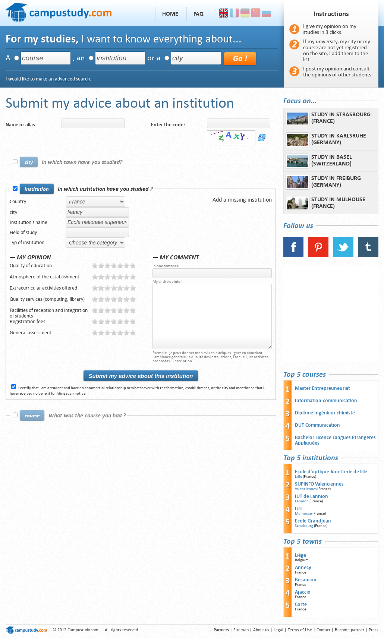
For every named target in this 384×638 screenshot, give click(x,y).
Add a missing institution (242, 199)
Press (373, 630)
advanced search (72, 79)
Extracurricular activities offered (43, 288)
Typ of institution (27, 242)
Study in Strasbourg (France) (328, 118)
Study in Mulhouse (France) (325, 203)
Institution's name (28, 222)
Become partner (349, 630)
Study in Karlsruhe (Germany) (326, 139)
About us (261, 630)
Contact (323, 630)
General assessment (30, 332)
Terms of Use (300, 630)
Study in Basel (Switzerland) (319, 161)
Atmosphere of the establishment (44, 276)
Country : (19, 201)
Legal (278, 630)
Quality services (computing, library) (47, 299)
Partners (221, 630)
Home (170, 13)
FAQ (198, 13)
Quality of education (31, 265)
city (13, 212)
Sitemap (241, 630)
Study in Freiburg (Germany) (323, 182)
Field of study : (25, 232)
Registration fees (27, 321)
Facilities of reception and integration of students (49, 313)
